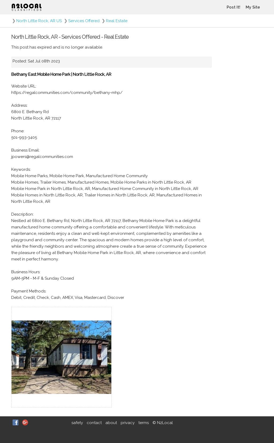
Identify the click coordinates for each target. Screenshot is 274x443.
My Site (253, 7)
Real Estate (116, 20)
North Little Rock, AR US (39, 20)
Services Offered (84, 20)
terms (143, 422)
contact (94, 422)
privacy (128, 422)
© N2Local (163, 422)
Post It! (233, 7)
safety (77, 422)
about (111, 422)
